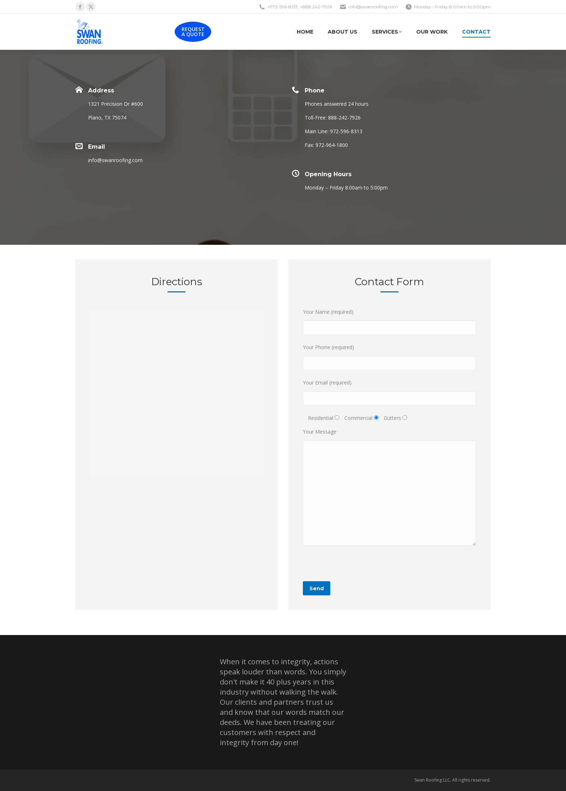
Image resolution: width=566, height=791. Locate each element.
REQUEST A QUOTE (193, 32)
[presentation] (358, 567)
